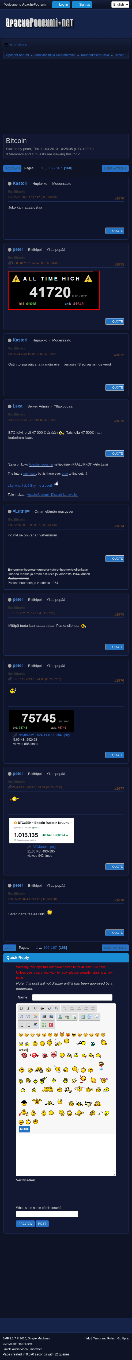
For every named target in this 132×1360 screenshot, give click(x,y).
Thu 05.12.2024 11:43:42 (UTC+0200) (32, 899)
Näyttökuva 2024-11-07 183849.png (41, 735)
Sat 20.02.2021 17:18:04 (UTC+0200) (32, 419)
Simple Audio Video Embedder (22, 1349)
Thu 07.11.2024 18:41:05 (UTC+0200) (36, 679)
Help (87, 1338)
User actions (115, 168)
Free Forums (24, 1343)
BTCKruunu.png (41, 847)
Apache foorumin (41, 464)
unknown (29, 473)
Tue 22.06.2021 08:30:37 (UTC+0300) (32, 525)
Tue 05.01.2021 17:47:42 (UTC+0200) (32, 197)
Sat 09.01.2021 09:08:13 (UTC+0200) (32, 353)
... (46, 168)
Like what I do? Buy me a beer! (33, 485)
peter (18, 249)
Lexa (17, 406)
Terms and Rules (104, 1338)
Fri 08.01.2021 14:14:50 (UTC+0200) (35, 263)
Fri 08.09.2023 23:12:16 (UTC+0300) (31, 613)
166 (52, 168)
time (65, 473)
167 (59, 168)
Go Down (12, 168)
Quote (115, 230)
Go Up (9, 947)
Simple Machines (39, 1338)
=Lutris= (21, 511)
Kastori (20, 183)
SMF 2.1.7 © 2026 (14, 1338)
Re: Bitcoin (16, 192)
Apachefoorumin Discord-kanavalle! (52, 495)
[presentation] (56, 1193)
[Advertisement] (66, 98)
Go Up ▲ (123, 1338)
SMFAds (8, 1343)
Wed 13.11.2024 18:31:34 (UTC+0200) (37, 787)
